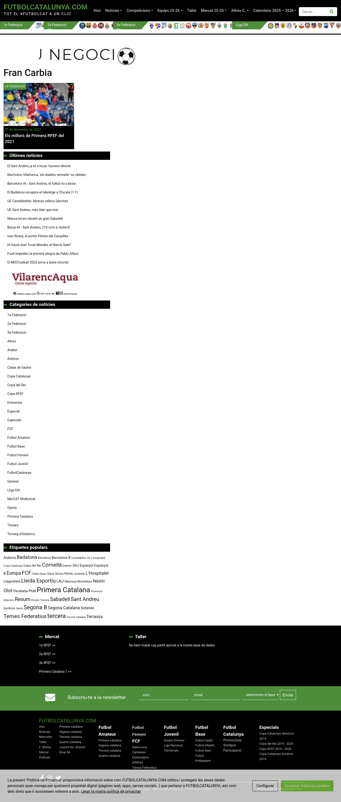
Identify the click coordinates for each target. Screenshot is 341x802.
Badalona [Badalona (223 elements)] (27, 557)
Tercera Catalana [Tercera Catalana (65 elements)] (76, 617)
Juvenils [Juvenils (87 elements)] (79, 573)
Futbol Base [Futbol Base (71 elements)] (39, 573)
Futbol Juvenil (17, 464)
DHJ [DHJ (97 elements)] (76, 565)
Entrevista (14, 402)
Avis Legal (142, 789)
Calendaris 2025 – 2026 (273, 10)
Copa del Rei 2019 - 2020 (276, 743)
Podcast (44, 757)
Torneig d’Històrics (21, 534)
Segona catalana (70, 732)
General (13, 481)
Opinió (12, 508)
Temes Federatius (144, 767)
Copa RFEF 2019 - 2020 (275, 749)
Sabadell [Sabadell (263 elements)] (60, 599)
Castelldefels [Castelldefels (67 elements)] (78, 558)
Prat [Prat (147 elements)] (32, 590)
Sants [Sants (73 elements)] (19, 608)
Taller (192, 10)
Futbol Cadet (204, 740)
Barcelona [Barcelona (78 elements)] (44, 558)
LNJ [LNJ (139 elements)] (60, 581)
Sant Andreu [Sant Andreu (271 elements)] (85, 599)
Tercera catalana (70, 737)
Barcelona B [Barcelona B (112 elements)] (61, 558)
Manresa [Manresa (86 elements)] (70, 581)
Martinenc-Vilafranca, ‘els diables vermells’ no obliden (46, 175)
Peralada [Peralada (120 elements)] (20, 591)
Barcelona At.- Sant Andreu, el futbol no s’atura (41, 183)
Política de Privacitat (167, 789)
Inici (97, 10)
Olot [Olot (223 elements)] (8, 590)
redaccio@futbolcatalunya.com (279, 789)
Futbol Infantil (204, 745)
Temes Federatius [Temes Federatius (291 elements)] (25, 616)
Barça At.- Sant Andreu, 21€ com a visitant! (38, 227)
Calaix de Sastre (19, 367)
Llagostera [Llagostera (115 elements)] (12, 581)
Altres (11, 341)
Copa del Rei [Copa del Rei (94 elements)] (32, 565)
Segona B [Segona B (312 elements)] (35, 607)
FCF (10, 429)
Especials (14, 420)
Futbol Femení (17, 455)
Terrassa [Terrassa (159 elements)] (94, 616)
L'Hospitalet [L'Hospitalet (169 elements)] (97, 573)
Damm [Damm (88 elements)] (67, 565)
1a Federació (16, 315)
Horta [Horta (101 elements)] (68, 573)
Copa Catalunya (19, 376)
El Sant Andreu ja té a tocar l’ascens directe (39, 166)
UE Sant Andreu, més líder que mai (32, 210)
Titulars (12, 525)
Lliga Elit (13, 490)
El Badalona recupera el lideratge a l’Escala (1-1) (42, 192)
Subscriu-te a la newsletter (96, 697)
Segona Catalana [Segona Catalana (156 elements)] (64, 607)
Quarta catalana (70, 742)
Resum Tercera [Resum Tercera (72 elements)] (40, 600)
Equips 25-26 (168, 10)
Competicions (138, 10)
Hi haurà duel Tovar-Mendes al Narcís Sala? (39, 245)
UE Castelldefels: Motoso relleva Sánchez (37, 201)
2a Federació (16, 324)
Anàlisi (12, 350)
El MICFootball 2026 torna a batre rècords (38, 262)
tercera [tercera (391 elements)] (56, 616)
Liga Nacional (173, 745)
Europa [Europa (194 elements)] (14, 573)
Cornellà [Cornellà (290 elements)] (52, 565)
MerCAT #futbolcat (21, 499)
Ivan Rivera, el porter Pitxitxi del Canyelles (37, 236)
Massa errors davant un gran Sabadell (35, 218)
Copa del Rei (16, 385)
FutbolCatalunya (19, 473)
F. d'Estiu (45, 747)
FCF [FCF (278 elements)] (26, 573)
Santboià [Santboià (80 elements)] (9, 608)
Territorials (171, 750)
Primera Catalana (20, 516)
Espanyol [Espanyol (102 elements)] (86, 565)
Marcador (45, 737)
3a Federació (16, 332)
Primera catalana (71, 726)
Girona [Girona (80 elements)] (59, 573)
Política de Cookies (199, 789)
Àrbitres (13, 359)
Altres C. (238, 10)
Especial (13, 411)
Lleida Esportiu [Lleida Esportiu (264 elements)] (38, 581)
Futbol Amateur (18, 437)
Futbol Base (16, 446)
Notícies (112, 10)
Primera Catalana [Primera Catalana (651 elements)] (63, 590)
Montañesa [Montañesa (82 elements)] (84, 581)
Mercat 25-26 (212, 10)
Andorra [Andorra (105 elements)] (10, 558)
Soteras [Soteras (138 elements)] (87, 608)
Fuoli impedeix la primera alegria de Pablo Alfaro (42, 253)
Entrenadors (140, 757)
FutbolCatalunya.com (45, 7)
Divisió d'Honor (174, 740)
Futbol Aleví (203, 750)
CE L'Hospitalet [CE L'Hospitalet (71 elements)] (96, 558)
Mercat (44, 752)
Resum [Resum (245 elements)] (22, 599)
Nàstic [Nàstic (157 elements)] (99, 580)
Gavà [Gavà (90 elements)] (50, 573)
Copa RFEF (15, 394)
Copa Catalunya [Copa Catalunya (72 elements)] (13, 565)
